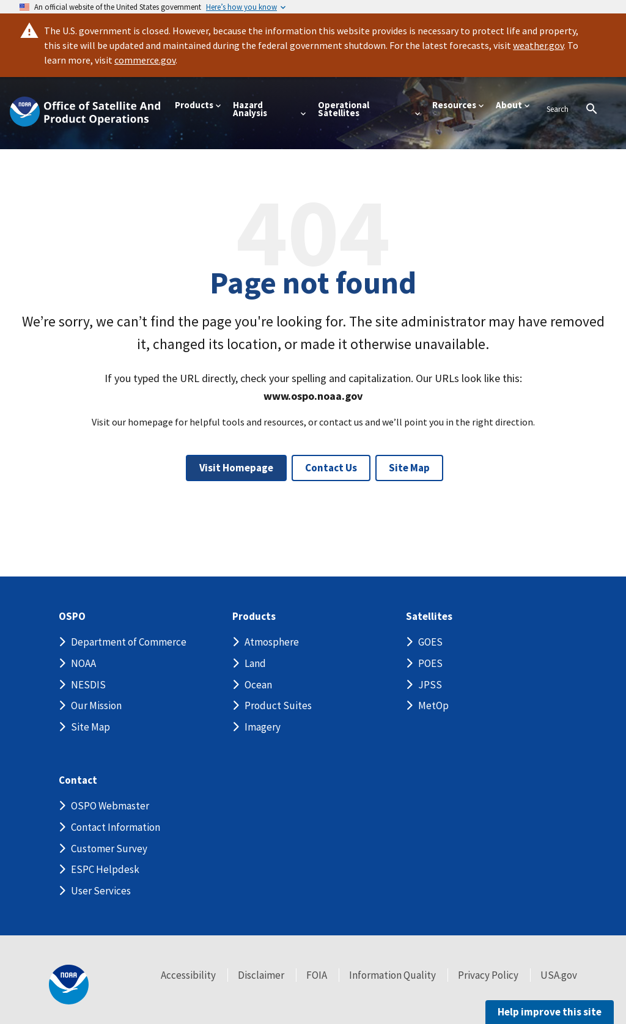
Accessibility (188, 975)
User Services (101, 890)
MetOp (433, 705)
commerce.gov (144, 60)
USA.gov (558, 975)
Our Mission (96, 705)
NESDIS (88, 684)
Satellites (429, 616)
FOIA (316, 975)
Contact (78, 780)
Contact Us (331, 467)
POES (430, 663)
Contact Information (115, 827)
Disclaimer (261, 975)
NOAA (83, 663)
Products (254, 616)
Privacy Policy (488, 975)
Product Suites (278, 705)
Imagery (263, 727)
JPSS (430, 684)
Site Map (409, 467)
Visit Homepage (236, 467)
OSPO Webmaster (110, 805)
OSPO (72, 616)
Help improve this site (550, 1011)
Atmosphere (272, 642)
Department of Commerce (128, 642)
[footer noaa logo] (69, 984)
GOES (430, 642)
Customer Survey (109, 848)
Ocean (258, 684)
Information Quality (392, 975)
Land (255, 663)
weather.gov (538, 45)
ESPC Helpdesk (105, 869)
